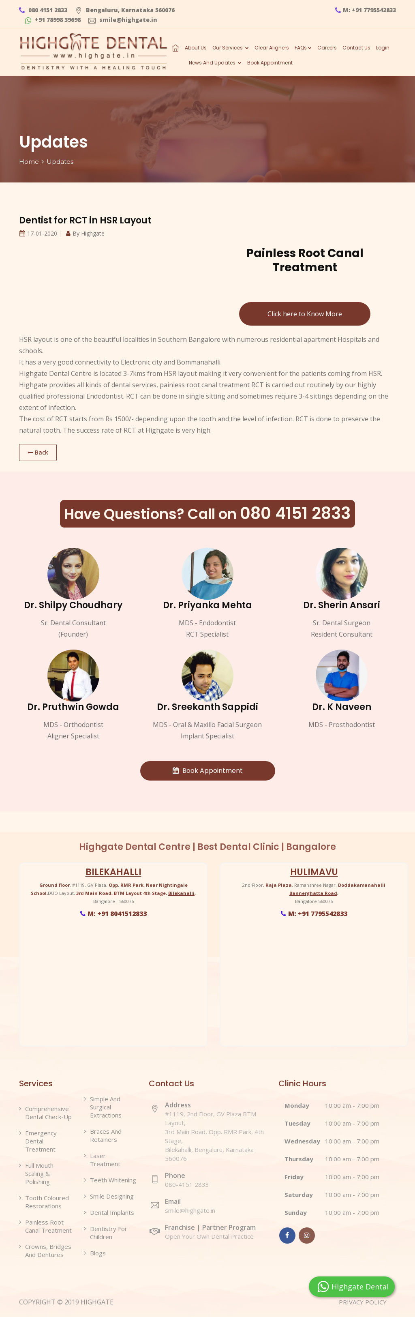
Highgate (93, 233)
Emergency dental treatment (41, 1141)
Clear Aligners (272, 47)
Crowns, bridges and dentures (48, 1250)
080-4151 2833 (187, 1184)
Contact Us (356, 47)
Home (29, 161)
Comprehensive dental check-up (48, 1113)
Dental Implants (112, 1212)
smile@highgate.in (122, 20)
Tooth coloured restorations (47, 1202)
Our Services (230, 47)
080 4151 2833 (43, 10)
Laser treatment (105, 1160)
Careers (327, 47)
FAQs (303, 47)
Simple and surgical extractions (106, 1107)
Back (38, 452)
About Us (196, 47)
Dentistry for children (108, 1233)
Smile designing (112, 1196)
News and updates (215, 62)
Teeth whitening (113, 1180)
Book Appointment (270, 62)
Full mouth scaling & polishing (39, 1173)
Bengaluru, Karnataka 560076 (125, 10)
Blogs (98, 1253)
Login (382, 47)
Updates (60, 161)
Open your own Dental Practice (215, 1231)
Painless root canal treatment (48, 1226)
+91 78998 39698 (53, 20)
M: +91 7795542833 (365, 10)
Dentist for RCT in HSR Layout (85, 220)
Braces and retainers (106, 1135)
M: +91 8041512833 (113, 913)
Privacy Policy (367, 1302)
